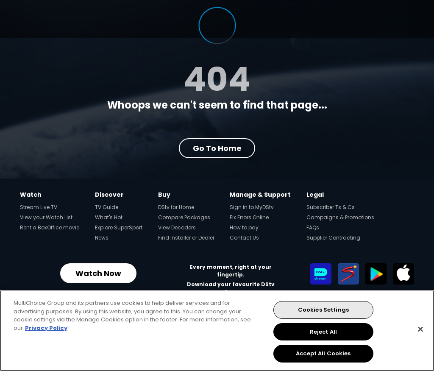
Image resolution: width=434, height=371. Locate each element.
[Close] (420, 329)
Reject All (323, 332)
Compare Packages (184, 217)
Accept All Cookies (323, 353)
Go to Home (217, 148)
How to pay (244, 227)
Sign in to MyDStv (252, 207)
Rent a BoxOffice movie (49, 227)
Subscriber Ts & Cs (330, 207)
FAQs (312, 227)
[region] (217, 330)
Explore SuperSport (118, 227)
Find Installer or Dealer (186, 237)
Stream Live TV (38, 207)
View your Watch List (46, 217)
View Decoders (177, 227)
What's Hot (108, 217)
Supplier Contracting (333, 237)
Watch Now (98, 273)
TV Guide (106, 207)
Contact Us (244, 237)
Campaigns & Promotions (340, 217)
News (101, 237)
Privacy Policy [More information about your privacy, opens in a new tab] (46, 328)
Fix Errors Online (249, 217)
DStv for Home (176, 207)
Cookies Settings (323, 310)
